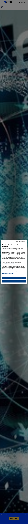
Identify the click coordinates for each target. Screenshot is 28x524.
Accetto (14, 281)
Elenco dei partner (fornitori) (8, 273)
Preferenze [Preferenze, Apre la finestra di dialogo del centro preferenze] (14, 277)
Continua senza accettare (21, 241)
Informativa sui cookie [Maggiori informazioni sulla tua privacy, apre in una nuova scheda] (9, 263)
